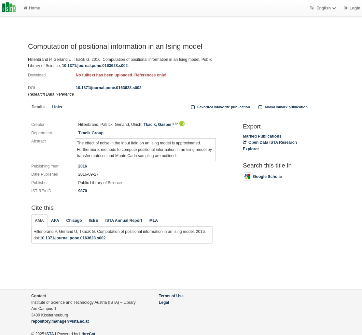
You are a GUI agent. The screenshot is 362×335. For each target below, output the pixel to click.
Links (57, 107)
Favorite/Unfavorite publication (219, 107)
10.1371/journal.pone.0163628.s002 (95, 65)
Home (31, 8)
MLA (153, 220)
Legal (164, 302)
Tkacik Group (91, 133)
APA (55, 220)
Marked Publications (262, 136)
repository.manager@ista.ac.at (60, 321)
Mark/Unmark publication (282, 107)
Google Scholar (262, 176)
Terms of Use (171, 296)
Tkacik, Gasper (161, 124)
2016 (82, 166)
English (324, 8)
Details (38, 107)
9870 (82, 191)
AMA (39, 220)
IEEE (93, 220)
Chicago (74, 220)
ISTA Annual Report (123, 220)
